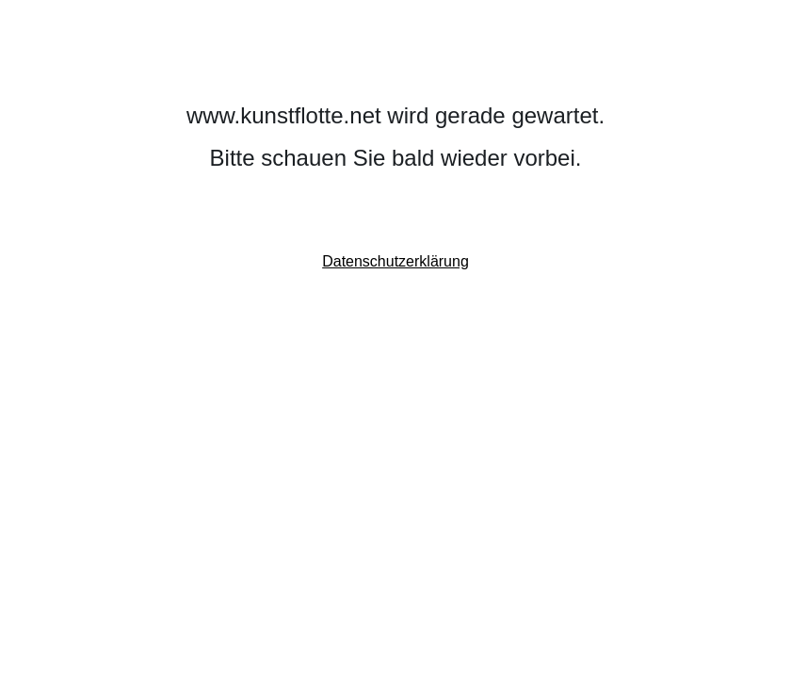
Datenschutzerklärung (395, 261)
